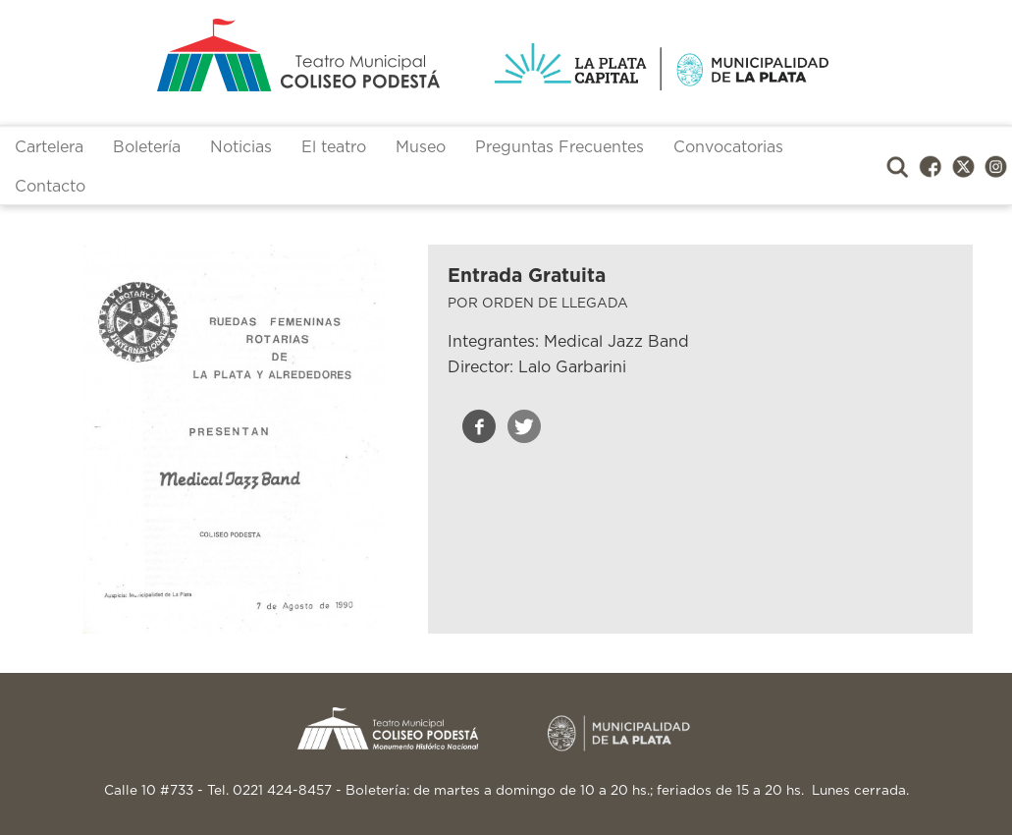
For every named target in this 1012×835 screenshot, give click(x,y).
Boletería (147, 147)
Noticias (241, 147)
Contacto (50, 187)
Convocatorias (728, 147)
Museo (421, 147)
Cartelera (49, 147)
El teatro (333, 147)
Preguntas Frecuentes (559, 147)
